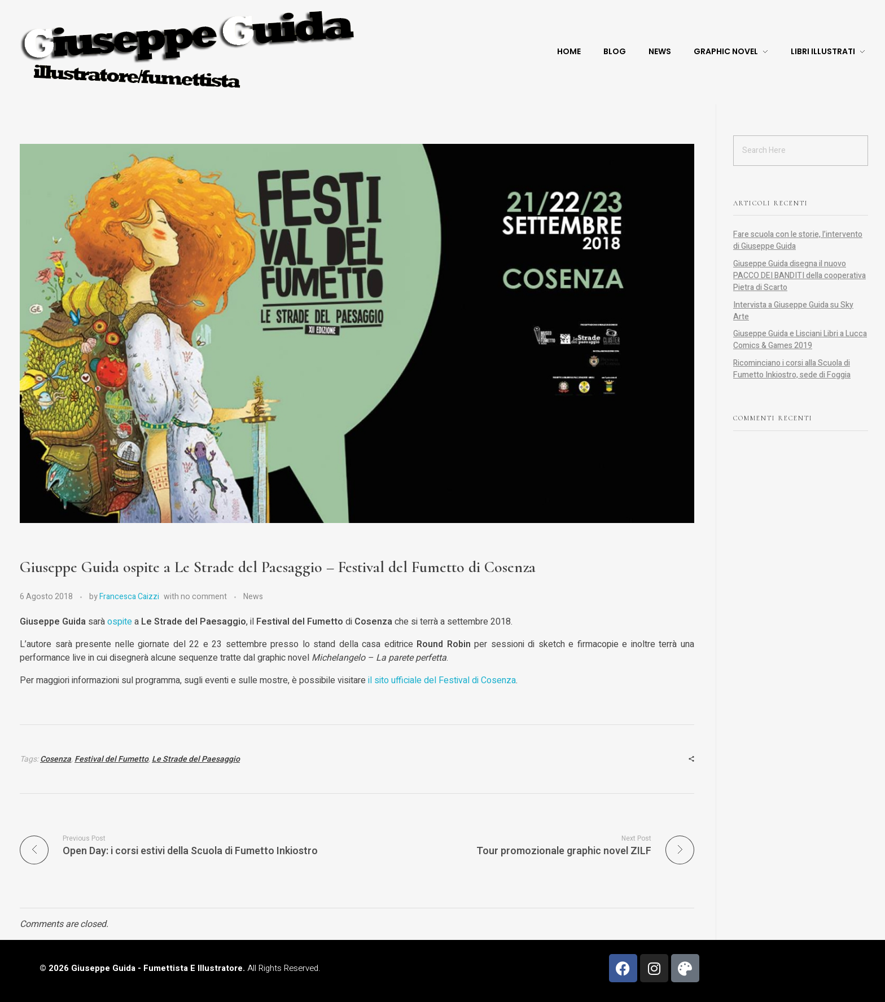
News (253, 597)
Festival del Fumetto (111, 759)
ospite (119, 622)
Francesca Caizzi (129, 597)
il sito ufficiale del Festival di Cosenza (442, 680)
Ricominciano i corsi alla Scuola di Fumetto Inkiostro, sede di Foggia (792, 369)
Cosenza (55, 759)
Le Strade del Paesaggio (196, 759)
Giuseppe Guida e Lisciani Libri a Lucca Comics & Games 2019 (800, 339)
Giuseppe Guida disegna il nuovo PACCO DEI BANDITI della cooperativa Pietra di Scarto (799, 275)
